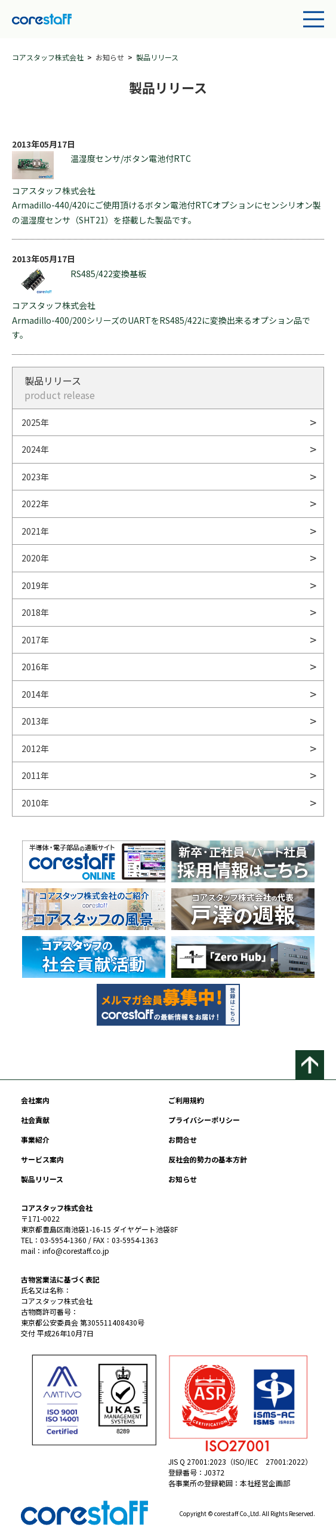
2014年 (35, 694)
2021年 (35, 531)
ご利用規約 (186, 1100)
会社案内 (35, 1100)
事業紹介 (35, 1139)
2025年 (35, 422)
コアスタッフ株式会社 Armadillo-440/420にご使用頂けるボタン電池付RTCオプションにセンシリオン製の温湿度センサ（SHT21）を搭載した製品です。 (166, 205)
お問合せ (182, 1139)
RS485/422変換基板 (79, 280)
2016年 (35, 667)
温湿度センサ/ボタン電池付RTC (101, 165)
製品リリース (157, 57)
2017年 (35, 640)
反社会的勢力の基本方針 (207, 1159)
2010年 (35, 803)
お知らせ (182, 1179)
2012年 (35, 748)
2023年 (35, 477)
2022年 (35, 504)
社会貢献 (35, 1120)
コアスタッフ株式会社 (48, 57)
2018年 (35, 612)
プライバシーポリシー (204, 1120)
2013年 (35, 721)
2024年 (35, 449)
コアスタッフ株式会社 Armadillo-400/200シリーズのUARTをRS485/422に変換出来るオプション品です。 (161, 319)
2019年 (35, 585)
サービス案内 (42, 1159)
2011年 (35, 775)
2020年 (35, 558)
